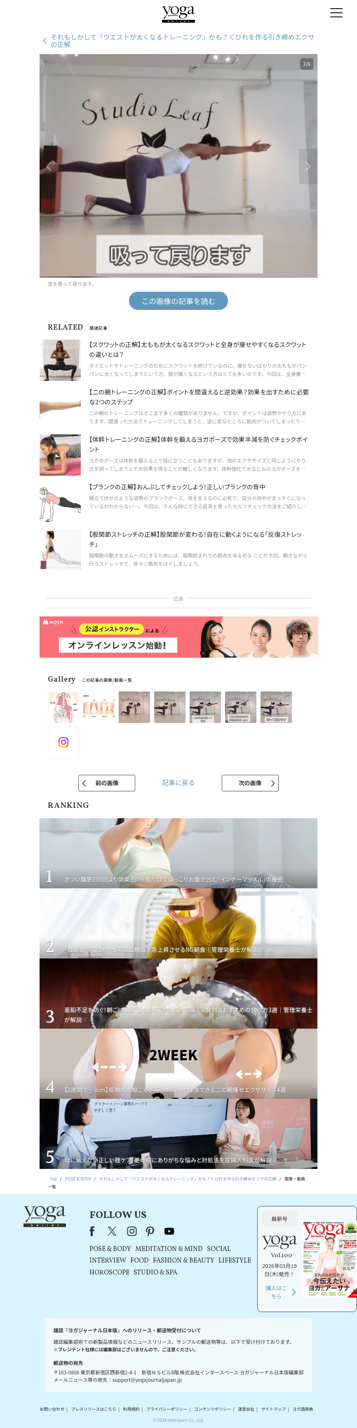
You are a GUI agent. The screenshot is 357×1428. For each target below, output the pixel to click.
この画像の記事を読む (178, 300)
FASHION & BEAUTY (183, 1260)
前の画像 (106, 783)
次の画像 (250, 783)
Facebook (94, 1231)
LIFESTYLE (234, 1260)
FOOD (139, 1260)
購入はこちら (276, 1292)
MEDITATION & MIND (169, 1249)
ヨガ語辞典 (303, 1409)
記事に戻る (178, 782)
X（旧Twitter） (113, 1231)
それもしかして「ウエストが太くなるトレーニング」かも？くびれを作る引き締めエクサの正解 (183, 40)
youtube (169, 1231)
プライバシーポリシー (167, 1409)
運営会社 (246, 1409)
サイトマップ (273, 1409)
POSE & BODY (110, 1249)
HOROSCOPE (109, 1272)
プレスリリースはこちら (94, 1409)
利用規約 (131, 1409)
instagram (132, 1231)
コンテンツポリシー (212, 1409)
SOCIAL (219, 1249)
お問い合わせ (52, 1409)
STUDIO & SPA (155, 1272)
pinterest (150, 1231)
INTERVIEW (107, 1260)
